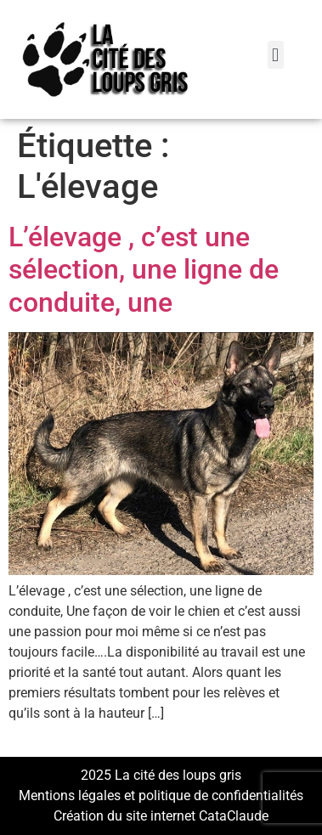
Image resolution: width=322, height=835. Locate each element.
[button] (276, 55)
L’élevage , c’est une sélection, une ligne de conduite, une (143, 270)
